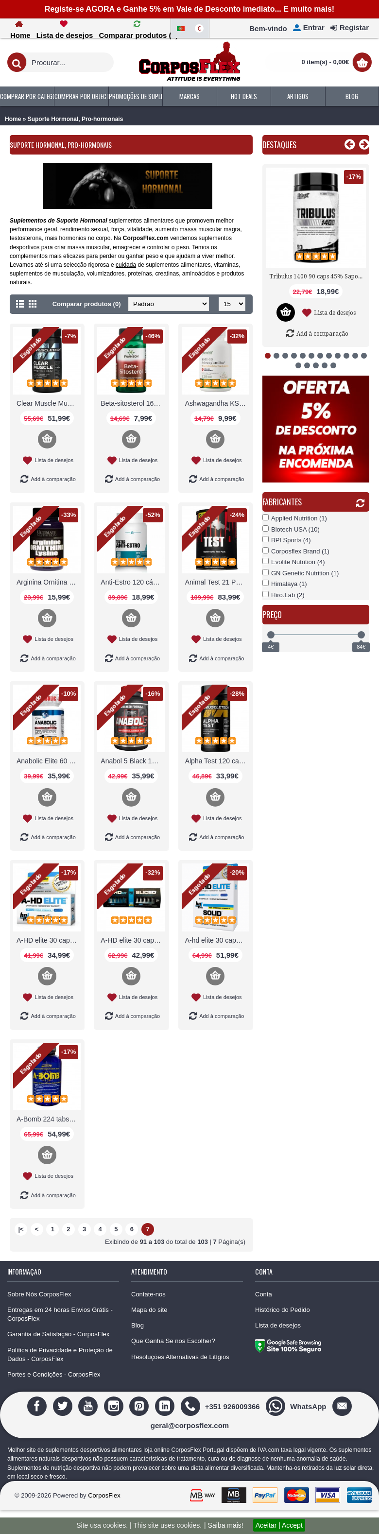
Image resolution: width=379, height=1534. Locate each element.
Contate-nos (148, 1294)
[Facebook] (38, 1406)
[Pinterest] (140, 1406)
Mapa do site (149, 1309)
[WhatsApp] (297, 1406)
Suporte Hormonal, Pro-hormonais (75, 119)
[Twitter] (64, 1406)
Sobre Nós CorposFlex (39, 1294)
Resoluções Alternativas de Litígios (180, 1357)
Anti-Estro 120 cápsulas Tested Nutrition (133, 582)
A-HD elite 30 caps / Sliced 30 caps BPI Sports (133, 940)
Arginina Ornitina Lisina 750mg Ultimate (49, 582)
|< (20, 1229)
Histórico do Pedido (282, 1309)
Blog (137, 1325)
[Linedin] (166, 1406)
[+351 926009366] (221, 1406)
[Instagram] (115, 1406)
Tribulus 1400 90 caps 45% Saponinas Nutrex (317, 276)
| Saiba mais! (223, 1525)
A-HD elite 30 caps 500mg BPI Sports (49, 940)
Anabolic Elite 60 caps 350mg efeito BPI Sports (49, 761)
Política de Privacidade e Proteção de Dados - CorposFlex (60, 1354)
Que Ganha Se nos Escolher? (173, 1340)
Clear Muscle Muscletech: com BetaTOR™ (49, 403)
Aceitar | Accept (279, 1525)
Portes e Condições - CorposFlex (53, 1374)
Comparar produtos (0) (86, 304)
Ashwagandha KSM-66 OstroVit (217, 403)
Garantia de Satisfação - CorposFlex (58, 1334)
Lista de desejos (278, 1325)
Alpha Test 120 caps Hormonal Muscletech (217, 761)
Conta (263, 1294)
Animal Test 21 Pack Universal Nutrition (217, 582)
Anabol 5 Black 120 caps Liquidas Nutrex (133, 761)
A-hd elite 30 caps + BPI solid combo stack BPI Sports (217, 940)
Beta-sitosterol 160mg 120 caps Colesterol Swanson (133, 403)
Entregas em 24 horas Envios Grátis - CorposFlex (60, 1314)
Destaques (279, 145)
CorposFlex (104, 1495)
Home (13, 119)
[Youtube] (89, 1406)
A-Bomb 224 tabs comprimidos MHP (49, 1119)
